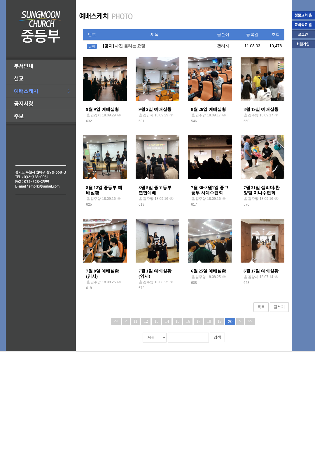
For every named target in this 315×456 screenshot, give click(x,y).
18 (209, 321)
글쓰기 (279, 307)
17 (198, 321)
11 (135, 321)
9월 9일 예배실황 (102, 109)
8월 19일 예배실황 (261, 109)
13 (156, 321)
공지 (92, 46)
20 (230, 321)
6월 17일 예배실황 (261, 271)
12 (146, 321)
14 (167, 321)
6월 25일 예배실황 (208, 271)
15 (177, 321)
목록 (261, 307)
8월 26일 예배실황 (208, 109)
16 (188, 321)
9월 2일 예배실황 (155, 109)
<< (116, 321)
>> (250, 321)
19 (219, 321)
